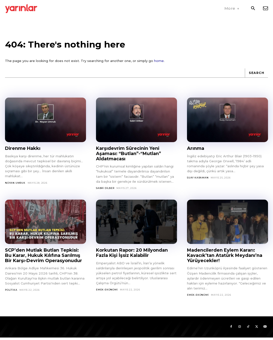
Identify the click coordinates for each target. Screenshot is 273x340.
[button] (253, 8)
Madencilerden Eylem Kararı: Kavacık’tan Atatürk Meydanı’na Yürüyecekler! (224, 258)
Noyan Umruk (15, 185)
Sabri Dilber (105, 190)
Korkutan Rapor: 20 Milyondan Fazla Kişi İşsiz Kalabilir (132, 255)
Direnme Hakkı (22, 151)
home (159, 63)
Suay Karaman (198, 180)
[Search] (256, 75)
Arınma (195, 151)
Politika (11, 292)
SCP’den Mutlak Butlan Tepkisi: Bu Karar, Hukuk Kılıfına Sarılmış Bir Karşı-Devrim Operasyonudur (43, 258)
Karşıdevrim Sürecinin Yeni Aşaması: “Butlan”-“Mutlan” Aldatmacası (128, 156)
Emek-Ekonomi (107, 292)
